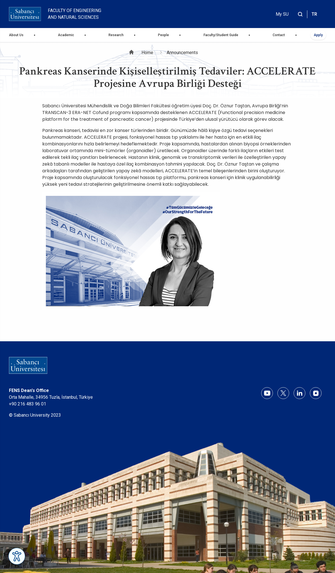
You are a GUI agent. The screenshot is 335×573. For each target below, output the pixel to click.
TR (314, 14)
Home (147, 52)
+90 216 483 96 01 (27, 404)
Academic (66, 35)
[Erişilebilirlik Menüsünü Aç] (16, 556)
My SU (282, 14)
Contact (279, 35)
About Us (16, 35)
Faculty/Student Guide (221, 35)
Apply (318, 35)
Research (116, 35)
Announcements (182, 52)
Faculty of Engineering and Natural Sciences (74, 14)
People (163, 35)
